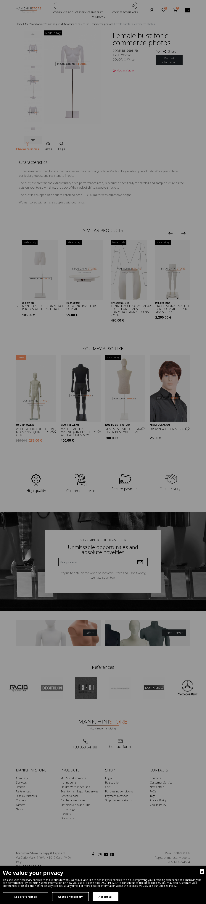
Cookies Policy (167, 885)
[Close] (202, 871)
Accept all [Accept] (105, 896)
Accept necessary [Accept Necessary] (70, 896)
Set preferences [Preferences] (25, 896)
